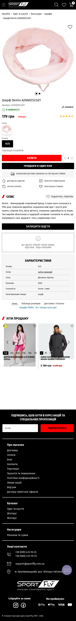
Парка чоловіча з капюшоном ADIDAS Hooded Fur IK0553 (55, 358)
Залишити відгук (38, 226)
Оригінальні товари (51, 187)
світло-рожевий (45, 272)
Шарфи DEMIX (26, 308)
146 (23, 353)
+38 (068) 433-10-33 (26, 555)
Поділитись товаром (59, 197)
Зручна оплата (11, 187)
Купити (32, 157)
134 (11, 353)
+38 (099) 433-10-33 (25, 552)
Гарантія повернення (52, 181)
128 (5, 353)
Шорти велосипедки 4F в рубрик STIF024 (19, 358)
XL (51, 353)
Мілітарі (12, 513)
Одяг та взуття (15, 508)
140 (17, 353)
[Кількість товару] (68, 158)
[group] (38, 59)
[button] (36, 93)
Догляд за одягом (13, 181)
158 (36, 353)
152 (29, 353)
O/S (7, 143)
